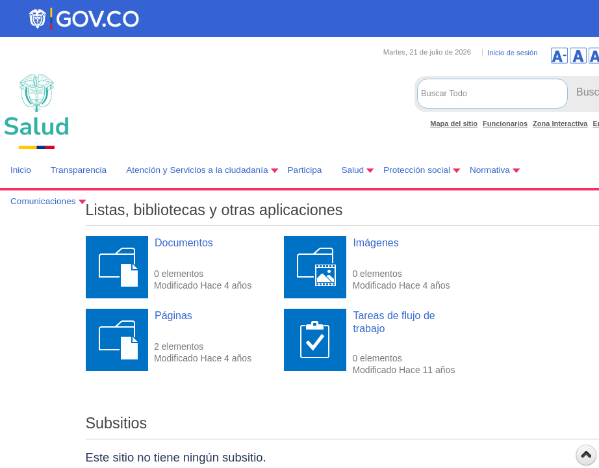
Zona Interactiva (560, 123)
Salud (352, 170)
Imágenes (375, 242)
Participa (305, 170)
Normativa (490, 170)
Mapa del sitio (454, 123)
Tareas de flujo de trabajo (394, 321)
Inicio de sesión (512, 53)
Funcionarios (505, 123)
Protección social (416, 170)
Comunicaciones (43, 201)
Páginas (173, 315)
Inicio (20, 170)
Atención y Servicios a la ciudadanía (197, 170)
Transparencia (79, 170)
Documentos (184, 242)
